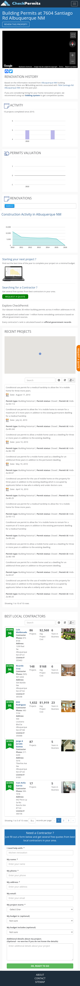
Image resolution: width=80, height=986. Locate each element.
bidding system (32, 95)
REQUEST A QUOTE (15, 296)
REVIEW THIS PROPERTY (15, 24)
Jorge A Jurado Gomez (19, 744)
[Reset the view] (72, 43)
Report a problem (71, 67)
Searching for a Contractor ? (19, 287)
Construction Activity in (31, 214)
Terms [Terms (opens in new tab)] (61, 67)
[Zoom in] (72, 55)
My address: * (13, 882)
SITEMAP (40, 982)
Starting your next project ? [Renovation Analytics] (19, 259)
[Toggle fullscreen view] (73, 35)
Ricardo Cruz (19, 667)
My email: (11, 893)
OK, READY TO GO (40, 965)
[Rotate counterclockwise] (70, 43)
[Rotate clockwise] (75, 43)
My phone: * (12, 871)
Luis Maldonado (21, 631)
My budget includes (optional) (21, 927)
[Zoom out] (72, 61)
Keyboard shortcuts (25, 67)
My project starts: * (16, 904)
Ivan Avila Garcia (21, 784)
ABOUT (40, 974)
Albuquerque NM (49, 82)
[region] (40, 49)
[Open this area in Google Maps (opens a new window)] (8, 66)
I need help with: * (15, 848)
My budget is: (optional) (18, 916)
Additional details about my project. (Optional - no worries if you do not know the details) (32, 940)
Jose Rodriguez (21, 703)
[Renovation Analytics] (13, 273)
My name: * (12, 859)
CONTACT (40, 978)
